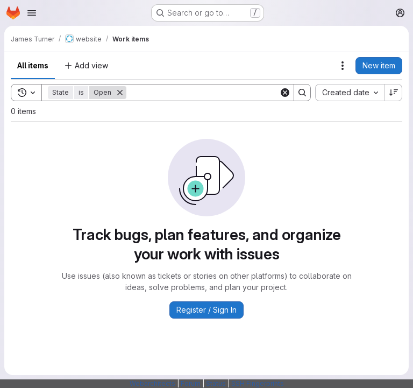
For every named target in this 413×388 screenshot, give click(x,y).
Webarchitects (152, 383)
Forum (191, 383)
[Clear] (285, 92)
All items (32, 65)
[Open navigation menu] (31, 13)
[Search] (203, 92)
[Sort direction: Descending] (393, 92)
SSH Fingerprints (257, 383)
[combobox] (349, 92)
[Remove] (119, 92)
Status (216, 383)
